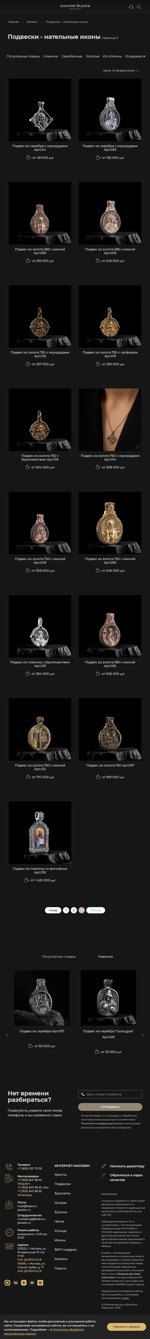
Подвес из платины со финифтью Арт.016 (40, 870)
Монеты (61, 1259)
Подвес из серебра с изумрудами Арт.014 (40, 148)
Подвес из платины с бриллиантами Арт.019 (40, 664)
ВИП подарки (65, 1249)
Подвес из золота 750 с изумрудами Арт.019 (40, 354)
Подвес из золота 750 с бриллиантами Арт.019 (40, 457)
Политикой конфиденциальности (101, 1123)
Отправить (110, 1107)
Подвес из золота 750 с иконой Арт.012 (40, 767)
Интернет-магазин (72, 1166)
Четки (59, 1221)
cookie (125, 1298)
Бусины (60, 1212)
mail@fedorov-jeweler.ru (27, 1208)
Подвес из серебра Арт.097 (42, 1031)
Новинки (50, 56)
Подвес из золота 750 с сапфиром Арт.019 (110, 354)
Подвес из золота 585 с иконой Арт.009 (110, 251)
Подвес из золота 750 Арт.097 (110, 765)
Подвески (62, 1184)
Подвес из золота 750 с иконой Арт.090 (110, 561)
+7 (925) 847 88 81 (29, 1180)
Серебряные (72, 56)
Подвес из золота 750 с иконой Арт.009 (40, 561)
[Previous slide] (7, 1035)
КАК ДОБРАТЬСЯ (29, 1259)
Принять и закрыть (126, 1326)
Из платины (112, 56)
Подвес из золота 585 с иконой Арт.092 (110, 664)
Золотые (92, 56)
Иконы (59, 1240)
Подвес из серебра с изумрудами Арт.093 (110, 148)
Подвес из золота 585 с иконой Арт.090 (40, 251)
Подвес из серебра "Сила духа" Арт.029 (108, 1034)
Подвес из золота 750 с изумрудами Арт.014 (110, 457)
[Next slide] (143, 1035)
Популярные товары (23, 56)
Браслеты (62, 1193)
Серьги (60, 1268)
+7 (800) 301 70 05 (29, 1168)
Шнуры (60, 1203)
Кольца (60, 1231)
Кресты (60, 1174)
